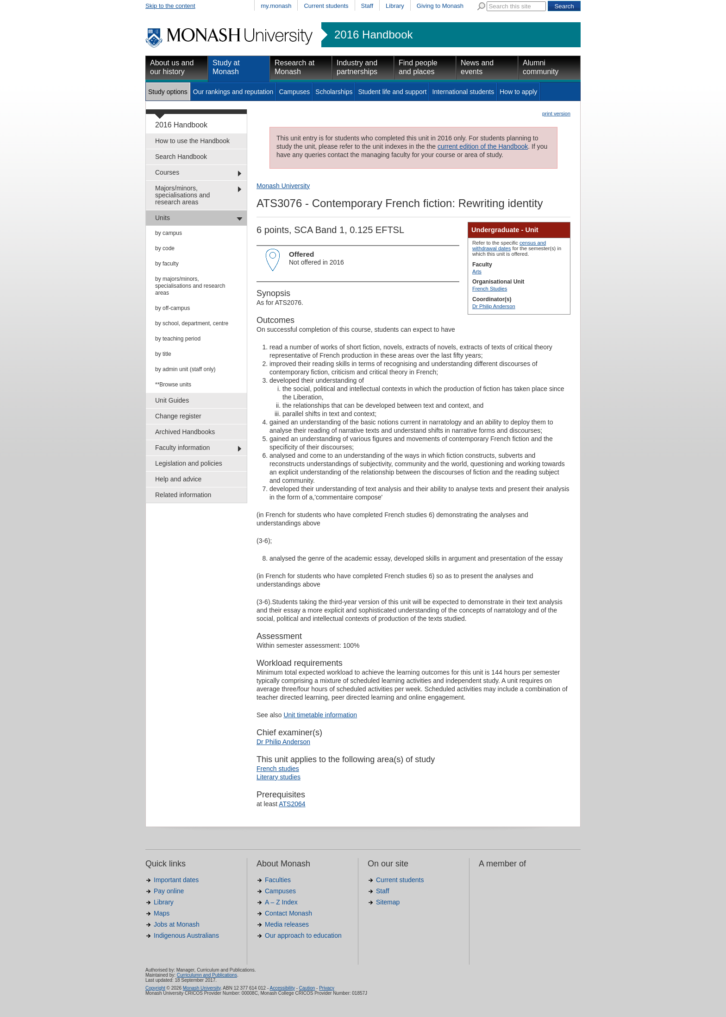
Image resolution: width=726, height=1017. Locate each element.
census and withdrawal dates (509, 245)
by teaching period (177, 338)
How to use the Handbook (192, 141)
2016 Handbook (373, 35)
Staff (367, 5)
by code (165, 248)
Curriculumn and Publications (207, 975)
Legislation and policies (188, 463)
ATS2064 (292, 804)
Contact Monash (288, 913)
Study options (168, 91)
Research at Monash (294, 67)
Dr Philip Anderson (493, 306)
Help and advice (178, 479)
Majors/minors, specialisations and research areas (182, 195)
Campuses (294, 91)
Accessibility (281, 988)
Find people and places (418, 67)
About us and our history (172, 67)
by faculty (167, 263)
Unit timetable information (320, 715)
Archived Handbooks (185, 432)
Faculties (278, 880)
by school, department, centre (191, 323)
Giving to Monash (440, 5)
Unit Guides (172, 400)
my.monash (276, 5)
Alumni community (540, 67)
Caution (307, 988)
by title (163, 354)
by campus (168, 233)
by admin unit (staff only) (185, 369)
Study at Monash (226, 67)
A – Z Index (281, 902)
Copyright (155, 988)
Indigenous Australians (186, 935)
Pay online (169, 891)
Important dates (176, 880)
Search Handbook (181, 156)
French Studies (489, 288)
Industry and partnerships (357, 67)
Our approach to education (303, 935)
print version (556, 113)
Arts (477, 271)
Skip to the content (170, 5)
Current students (326, 5)
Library (395, 5)
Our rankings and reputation (233, 91)
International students (463, 91)
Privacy (326, 988)
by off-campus (172, 308)
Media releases (287, 924)
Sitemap (388, 902)
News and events (477, 67)
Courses (167, 172)
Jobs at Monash (177, 924)
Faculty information (182, 447)
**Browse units (173, 384)
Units (162, 217)
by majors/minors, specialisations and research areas (190, 286)
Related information (183, 495)
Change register (178, 416)
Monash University (283, 186)
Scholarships (333, 91)
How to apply (518, 91)
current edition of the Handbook (483, 146)
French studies (278, 768)
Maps (161, 913)
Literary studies (278, 777)
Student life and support (392, 91)
